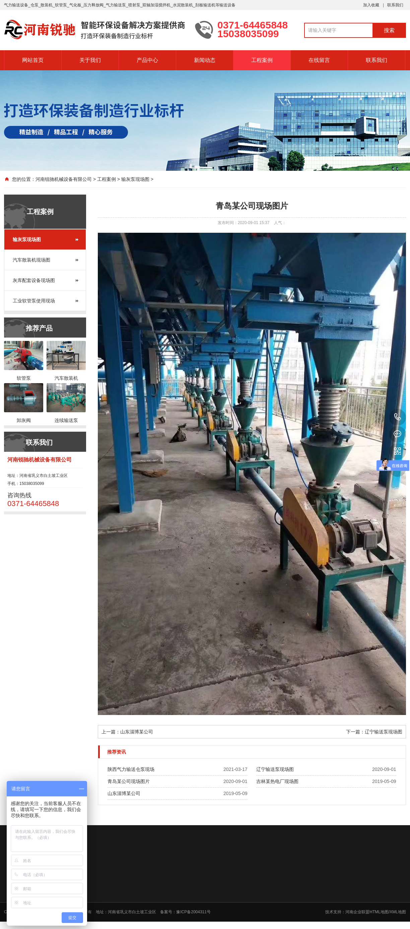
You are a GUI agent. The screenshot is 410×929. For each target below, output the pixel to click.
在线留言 (319, 60)
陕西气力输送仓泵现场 (131, 769)
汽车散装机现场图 (31, 260)
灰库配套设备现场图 (34, 280)
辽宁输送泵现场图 (383, 731)
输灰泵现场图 (135, 179)
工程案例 (262, 60)
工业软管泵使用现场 (34, 300)
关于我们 (90, 60)
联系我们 (395, 5)
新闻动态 (204, 60)
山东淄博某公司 (136, 731)
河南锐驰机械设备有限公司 (64, 179)
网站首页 (33, 60)
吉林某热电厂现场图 (277, 781)
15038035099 (397, 417)
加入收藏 (371, 5)
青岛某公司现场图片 (129, 781)
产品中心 (147, 60)
